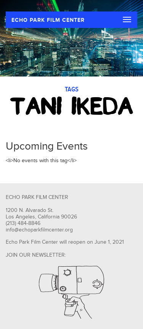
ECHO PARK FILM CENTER (48, 20)
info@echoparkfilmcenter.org (39, 230)
